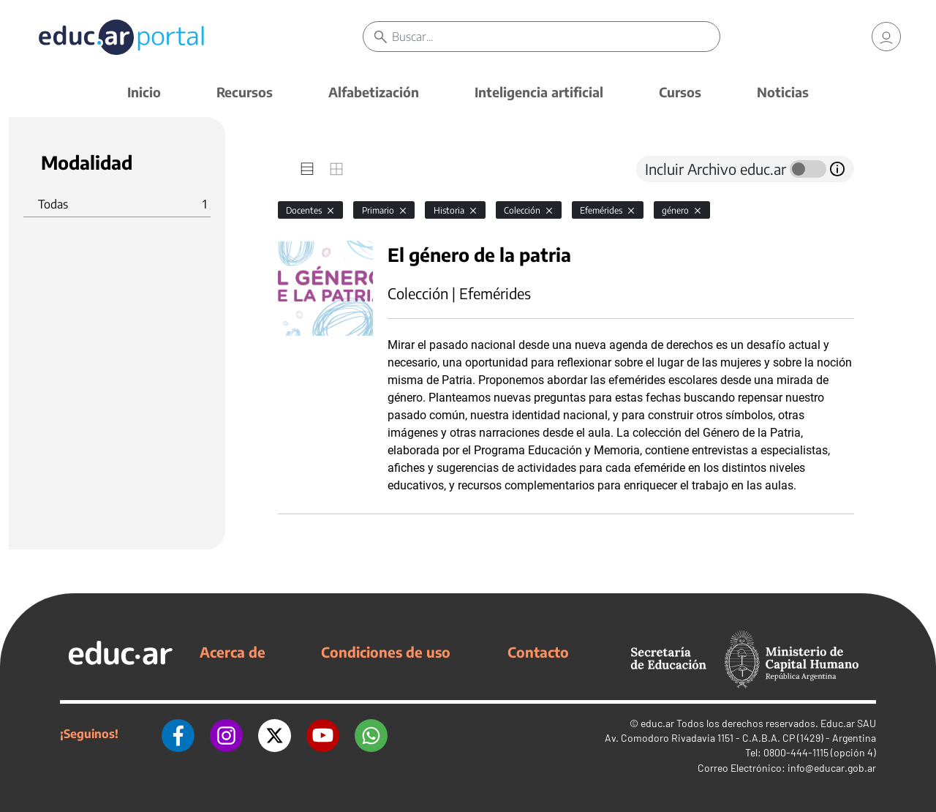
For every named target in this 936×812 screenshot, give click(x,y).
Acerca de (232, 652)
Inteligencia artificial (539, 91)
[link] (886, 36)
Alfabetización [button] (373, 91)
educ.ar (657, 723)
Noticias (783, 91)
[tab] (307, 169)
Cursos (680, 91)
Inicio (144, 91)
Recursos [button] (244, 91)
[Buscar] (556, 36)
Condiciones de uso (385, 652)
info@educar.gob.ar (832, 768)
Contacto (538, 652)
